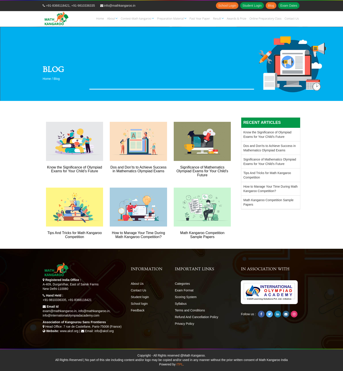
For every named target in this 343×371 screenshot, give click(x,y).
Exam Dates (288, 5)
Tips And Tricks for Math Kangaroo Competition (267, 175)
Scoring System (186, 297)
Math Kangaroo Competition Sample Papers (268, 202)
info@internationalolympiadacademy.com (71, 315)
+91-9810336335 (83, 5)
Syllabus (181, 303)
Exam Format (184, 290)
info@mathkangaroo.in (119, 5)
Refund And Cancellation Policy (196, 317)
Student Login (251, 5)
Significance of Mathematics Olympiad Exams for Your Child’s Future (269, 162)
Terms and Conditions (190, 310)
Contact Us (138, 290)
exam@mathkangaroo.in (60, 311)
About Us (137, 283)
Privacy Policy (184, 323)
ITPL (179, 364)
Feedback (137, 310)
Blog (271, 5)
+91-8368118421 (58, 5)
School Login (227, 5)
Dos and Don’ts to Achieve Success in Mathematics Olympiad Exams (269, 148)
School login (139, 303)
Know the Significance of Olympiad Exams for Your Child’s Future (267, 134)
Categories (182, 283)
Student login (140, 297)
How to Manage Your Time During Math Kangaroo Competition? (270, 189)
